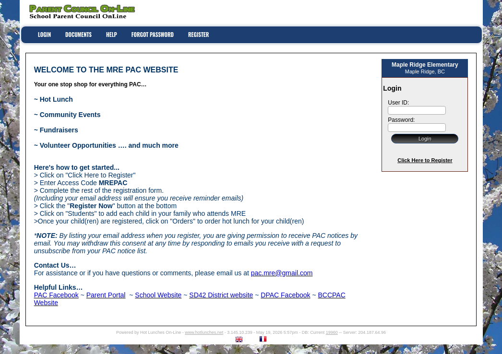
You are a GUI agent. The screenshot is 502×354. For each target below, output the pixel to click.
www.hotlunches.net (204, 332)
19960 (332, 332)
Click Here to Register (424, 160)
